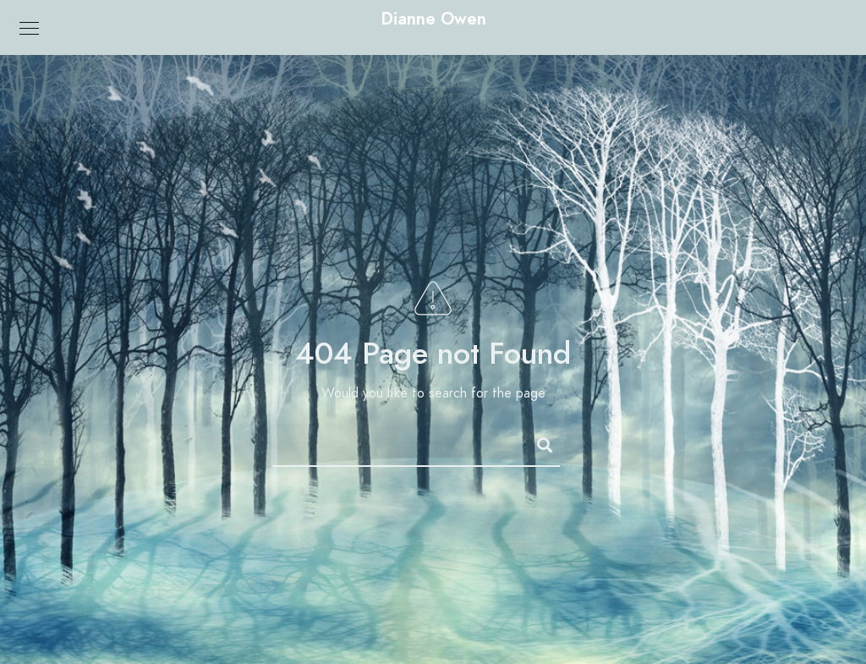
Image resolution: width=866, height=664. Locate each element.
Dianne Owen (433, 18)
